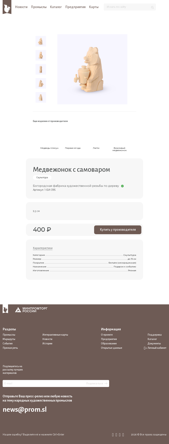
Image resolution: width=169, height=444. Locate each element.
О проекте (107, 334)
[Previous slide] (35, 133)
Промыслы (39, 7)
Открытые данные (111, 347)
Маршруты (9, 339)
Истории (47, 343)
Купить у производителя (118, 229)
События (8, 343)
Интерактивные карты (55, 334)
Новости (21, 7)
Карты (93, 7)
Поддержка (154, 334)
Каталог (56, 7)
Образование (109, 343)
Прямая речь (10, 347)
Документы (154, 343)
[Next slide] (133, 133)
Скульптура (42, 177)
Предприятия (75, 7)
